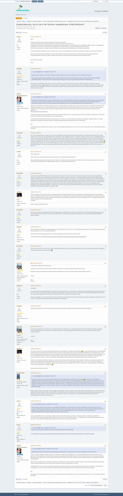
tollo (19, 36)
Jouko (64, 21)
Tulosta (105, 32)
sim (19, 401)
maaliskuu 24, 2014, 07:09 (37, 263)
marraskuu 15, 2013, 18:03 (36, 36)
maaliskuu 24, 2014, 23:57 (36, 348)
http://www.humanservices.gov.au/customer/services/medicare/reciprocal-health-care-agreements (63, 236)
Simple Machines (25, 494)
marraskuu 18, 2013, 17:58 (36, 151)
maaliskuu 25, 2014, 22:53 (36, 445)
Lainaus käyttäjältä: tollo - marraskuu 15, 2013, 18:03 (44, 71)
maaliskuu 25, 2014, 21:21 (36, 424)
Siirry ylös (18, 479)
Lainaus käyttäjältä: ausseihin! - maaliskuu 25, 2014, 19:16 (45, 404)
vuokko (20, 133)
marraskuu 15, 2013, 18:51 (36, 68)
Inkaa (19, 192)
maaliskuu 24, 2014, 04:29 (36, 246)
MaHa (20, 227)
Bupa (61, 116)
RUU (19, 94)
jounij (20, 263)
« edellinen (97, 28)
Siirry (86, 485)
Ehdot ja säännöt (100, 494)
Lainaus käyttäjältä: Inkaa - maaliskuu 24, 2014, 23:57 (44, 376)
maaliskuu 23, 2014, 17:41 (36, 226)
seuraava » (104, 28)
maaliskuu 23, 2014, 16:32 (36, 209)
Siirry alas (18, 32)
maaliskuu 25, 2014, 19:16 (36, 372)
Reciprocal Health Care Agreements (39, 111)
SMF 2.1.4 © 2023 (17, 494)
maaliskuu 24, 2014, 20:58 (37, 326)
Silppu (20, 68)
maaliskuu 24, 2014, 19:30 (36, 305)
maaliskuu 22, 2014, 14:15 (36, 191)
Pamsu (20, 285)
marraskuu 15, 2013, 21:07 (36, 93)
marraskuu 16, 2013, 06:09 (36, 132)
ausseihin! (21, 373)
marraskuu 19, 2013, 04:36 (36, 173)
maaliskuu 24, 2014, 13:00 (36, 285)
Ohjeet (94, 494)
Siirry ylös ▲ (106, 494)
